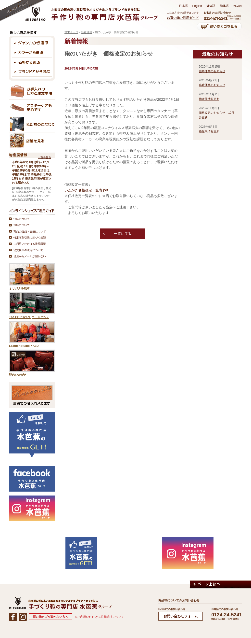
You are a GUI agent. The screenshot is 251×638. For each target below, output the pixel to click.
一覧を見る (44, 157)
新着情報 (86, 32)
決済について (21, 218)
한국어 (237, 6)
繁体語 (210, 6)
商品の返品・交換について (29, 231)
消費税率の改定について (28, 250)
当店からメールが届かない (29, 256)
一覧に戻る (122, 235)
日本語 (183, 6)
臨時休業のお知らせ (212, 71)
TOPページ (71, 32)
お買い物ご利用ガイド (183, 18)
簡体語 (224, 6)
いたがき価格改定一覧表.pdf (86, 190)
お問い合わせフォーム (180, 616)
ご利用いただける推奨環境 (29, 243)
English (197, 6)
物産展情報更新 (209, 99)
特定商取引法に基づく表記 (29, 237)
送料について (21, 225)
